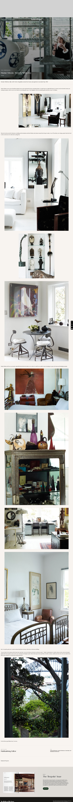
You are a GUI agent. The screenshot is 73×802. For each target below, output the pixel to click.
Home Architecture (53, 750)
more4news (67, 750)
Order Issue (46, 788)
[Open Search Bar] (68, 19)
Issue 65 (64, 19)
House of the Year (58, 19)
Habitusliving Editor (7, 70)
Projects (2, 19)
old (70, 750)
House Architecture (61, 750)
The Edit (13, 19)
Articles (5, 19)
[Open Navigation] (71, 19)
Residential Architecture (54, 751)
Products (9, 19)
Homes (2, 70)
